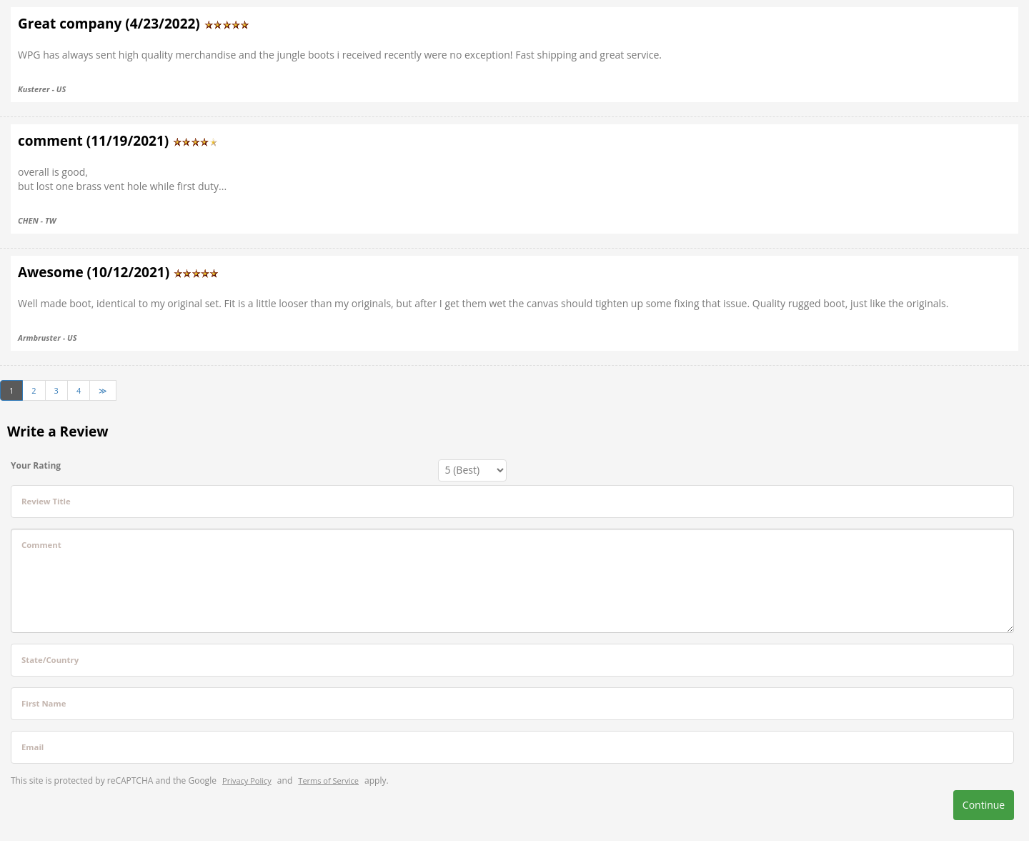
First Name (43, 703)
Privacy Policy (247, 780)
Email (32, 747)
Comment (41, 544)
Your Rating (36, 465)
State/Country (50, 659)
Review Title (46, 501)
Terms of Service (328, 780)
